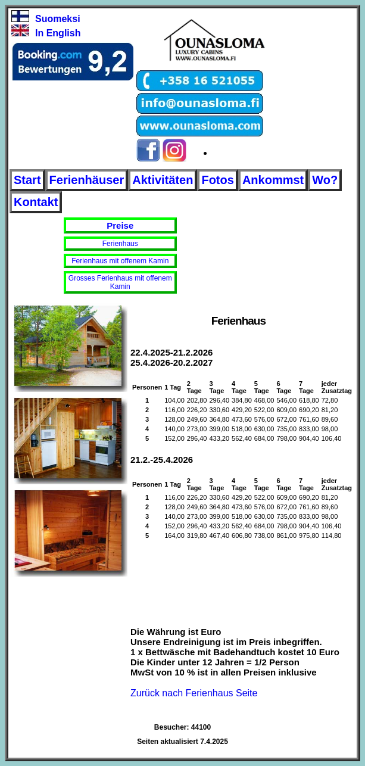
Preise (120, 225)
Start (27, 179)
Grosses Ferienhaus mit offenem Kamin (120, 282)
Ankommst (273, 179)
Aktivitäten (162, 179)
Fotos (217, 179)
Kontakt (36, 201)
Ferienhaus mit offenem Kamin (120, 261)
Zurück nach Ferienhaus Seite (193, 693)
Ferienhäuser (86, 179)
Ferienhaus (120, 243)
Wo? (325, 179)
